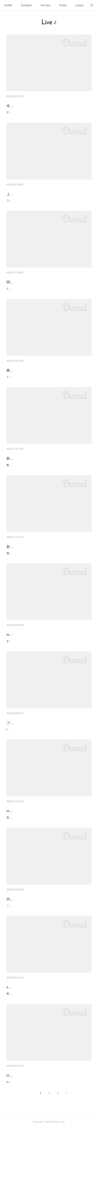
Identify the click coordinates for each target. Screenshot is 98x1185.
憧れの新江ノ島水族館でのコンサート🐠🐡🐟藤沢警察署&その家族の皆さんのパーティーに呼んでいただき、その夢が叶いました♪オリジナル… (48, 579)
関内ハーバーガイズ (22, 291)
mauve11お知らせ (20, 663)
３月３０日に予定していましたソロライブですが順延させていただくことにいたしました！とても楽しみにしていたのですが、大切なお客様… (48, 208)
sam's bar (13, 1034)
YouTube (45, 5)
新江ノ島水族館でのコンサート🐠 (32, 570)
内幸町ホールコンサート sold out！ (33, 941)
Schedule (26, 5)
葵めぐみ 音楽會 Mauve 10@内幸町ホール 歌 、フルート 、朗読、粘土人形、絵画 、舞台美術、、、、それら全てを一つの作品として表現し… (48, 857)
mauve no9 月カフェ (22, 1127)
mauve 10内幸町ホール (24, 848)
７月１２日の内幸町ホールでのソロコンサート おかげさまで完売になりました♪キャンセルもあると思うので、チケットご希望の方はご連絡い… (48, 950)
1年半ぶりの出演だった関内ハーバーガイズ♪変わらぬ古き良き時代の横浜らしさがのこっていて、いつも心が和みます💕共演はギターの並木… (48, 300)
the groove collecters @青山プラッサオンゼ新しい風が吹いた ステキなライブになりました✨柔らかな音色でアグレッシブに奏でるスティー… (48, 765)
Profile (62, 5)
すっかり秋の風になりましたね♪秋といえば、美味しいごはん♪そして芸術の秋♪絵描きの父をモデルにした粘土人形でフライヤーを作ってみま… (48, 672)
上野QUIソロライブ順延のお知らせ (33, 199)
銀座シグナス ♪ (19, 477)
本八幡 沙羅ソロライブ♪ (26, 106)
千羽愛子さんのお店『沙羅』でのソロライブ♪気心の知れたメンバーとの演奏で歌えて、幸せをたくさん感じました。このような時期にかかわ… (48, 115)
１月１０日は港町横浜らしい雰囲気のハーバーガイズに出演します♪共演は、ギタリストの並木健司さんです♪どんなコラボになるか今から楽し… (48, 393)
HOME (8, 5)
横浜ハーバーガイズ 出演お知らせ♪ (35, 384)
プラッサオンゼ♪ (19, 755)
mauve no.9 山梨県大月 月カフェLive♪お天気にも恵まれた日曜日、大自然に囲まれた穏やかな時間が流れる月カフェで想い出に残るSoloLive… (48, 1136)
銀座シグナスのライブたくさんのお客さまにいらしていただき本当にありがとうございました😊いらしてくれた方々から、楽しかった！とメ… (48, 486)
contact (79, 5)
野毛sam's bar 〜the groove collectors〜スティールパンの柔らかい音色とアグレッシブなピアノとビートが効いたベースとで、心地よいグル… (48, 1043)
